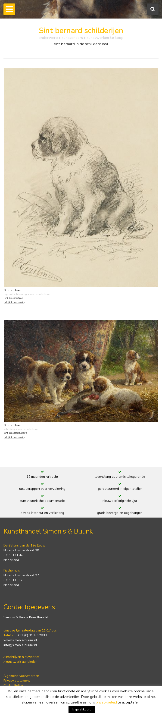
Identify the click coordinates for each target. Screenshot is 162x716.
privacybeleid (106, 702)
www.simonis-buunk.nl (20, 640)
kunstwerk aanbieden (20, 661)
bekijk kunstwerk (14, 302)
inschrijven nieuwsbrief (21, 657)
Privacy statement (16, 680)
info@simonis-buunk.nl (20, 645)
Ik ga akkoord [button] (81, 709)
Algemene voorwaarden (21, 676)
